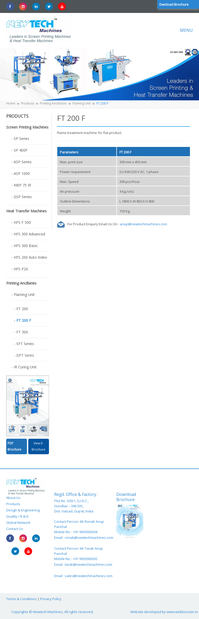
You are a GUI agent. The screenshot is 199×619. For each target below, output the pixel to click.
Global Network (18, 522)
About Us (13, 497)
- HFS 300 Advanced (28, 234)
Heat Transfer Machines (26, 210)
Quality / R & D (17, 516)
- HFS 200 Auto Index (29, 257)
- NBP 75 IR (21, 185)
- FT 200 (21, 308)
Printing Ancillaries (53, 103)
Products (27, 103)
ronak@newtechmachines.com (89, 537)
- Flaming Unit (23, 294)
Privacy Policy (50, 598)
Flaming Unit (82, 103)
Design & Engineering (23, 510)
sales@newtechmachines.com (88, 575)
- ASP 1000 (20, 173)
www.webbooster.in (182, 611)
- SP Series (20, 138)
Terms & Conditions (21, 598)
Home (10, 103)
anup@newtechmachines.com (143, 224)
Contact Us (14, 528)
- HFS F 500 (21, 222)
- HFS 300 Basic (24, 245)
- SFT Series (24, 343)
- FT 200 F (22, 320)
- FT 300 (21, 332)
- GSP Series (21, 196)
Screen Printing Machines (27, 127)
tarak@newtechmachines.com (88, 564)
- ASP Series (21, 161)
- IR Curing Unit (24, 366)
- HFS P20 (19, 268)
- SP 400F (19, 150)
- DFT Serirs (24, 355)
